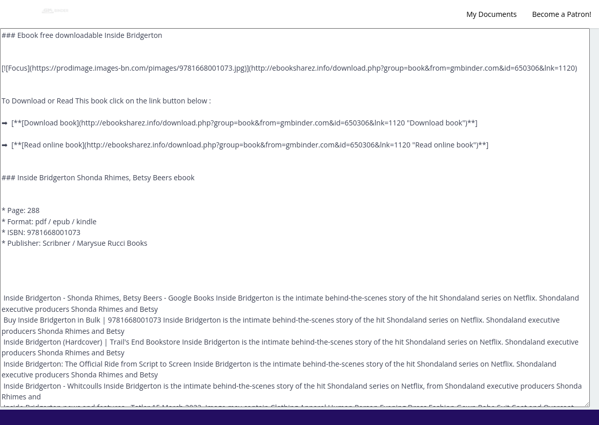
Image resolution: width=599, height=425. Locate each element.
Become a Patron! (561, 14)
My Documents (491, 14)
